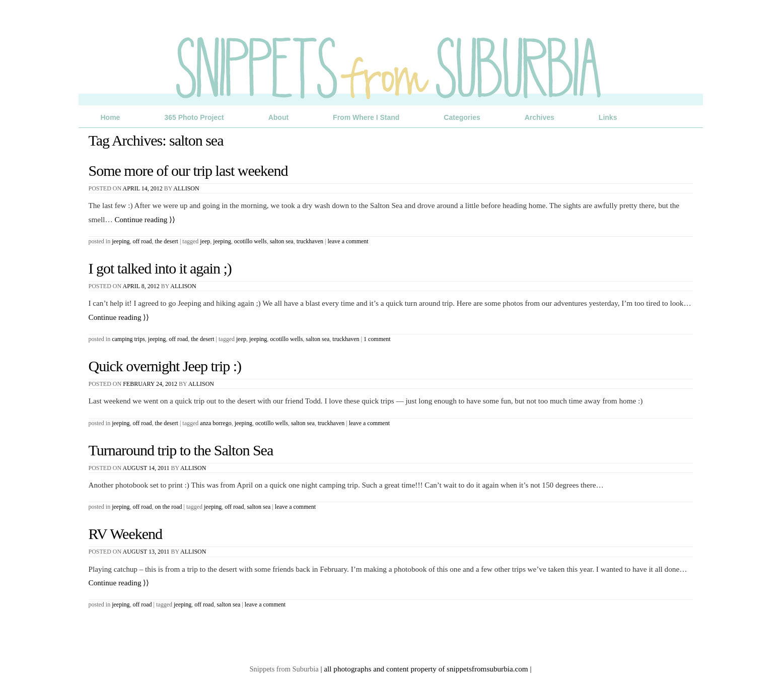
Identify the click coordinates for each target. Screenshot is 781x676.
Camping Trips (128, 339)
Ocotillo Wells (250, 241)
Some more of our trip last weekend (188, 170)
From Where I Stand (366, 117)
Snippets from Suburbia (284, 669)
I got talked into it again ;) (160, 268)
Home (110, 117)
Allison (186, 188)
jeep (205, 241)
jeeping (222, 241)
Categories (462, 117)
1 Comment (377, 339)
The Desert (166, 241)
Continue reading (144, 219)
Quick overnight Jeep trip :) (165, 366)
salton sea (282, 241)
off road (234, 506)
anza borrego (215, 423)
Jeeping (120, 241)
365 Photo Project (194, 117)
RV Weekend (126, 533)
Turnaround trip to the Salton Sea (181, 450)
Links (608, 117)
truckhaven (310, 241)
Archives (539, 117)
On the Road (168, 506)
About (278, 117)
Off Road (142, 241)
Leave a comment (347, 241)
